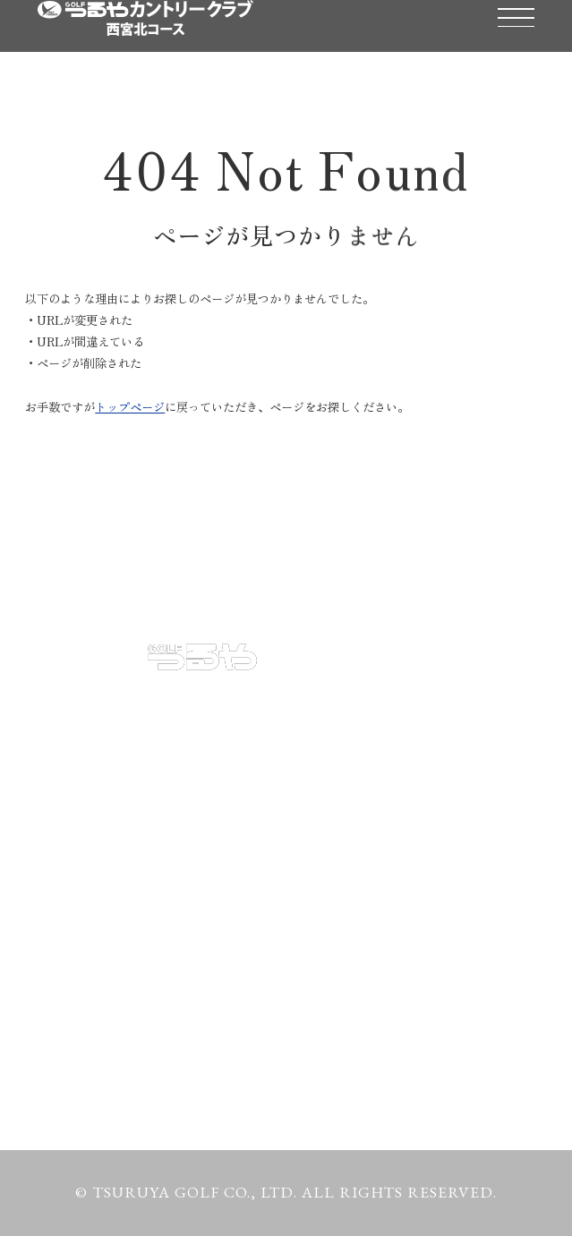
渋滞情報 (323, 926)
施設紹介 (75, 813)
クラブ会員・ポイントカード (406, 869)
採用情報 (323, 983)
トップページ (130, 406)
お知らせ (75, 869)
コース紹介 (332, 756)
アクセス (323, 813)
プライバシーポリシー (130, 1039)
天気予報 (75, 926)
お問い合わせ (93, 983)
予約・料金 (84, 756)
